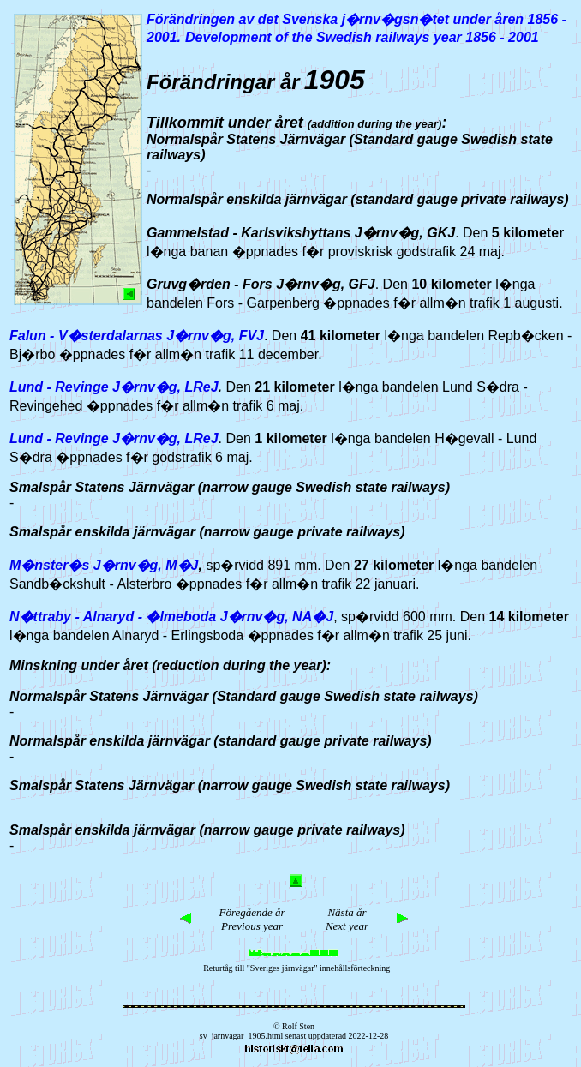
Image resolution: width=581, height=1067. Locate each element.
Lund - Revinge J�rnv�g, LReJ (114, 387)
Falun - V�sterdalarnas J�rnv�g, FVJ (136, 335)
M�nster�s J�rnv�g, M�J (103, 565)
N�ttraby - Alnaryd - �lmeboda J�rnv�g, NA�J (171, 616)
